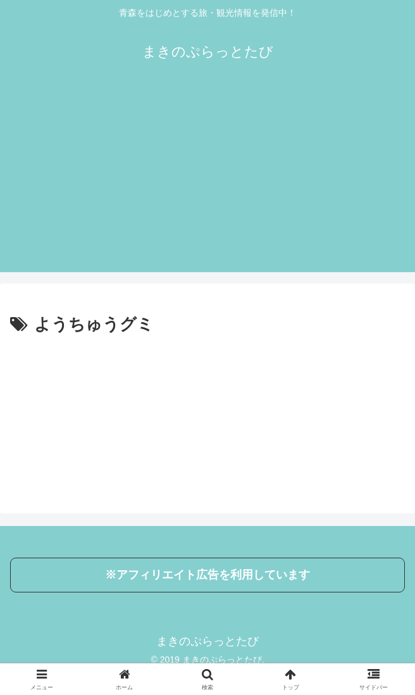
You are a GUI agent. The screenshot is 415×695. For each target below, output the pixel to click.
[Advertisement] (207, 183)
